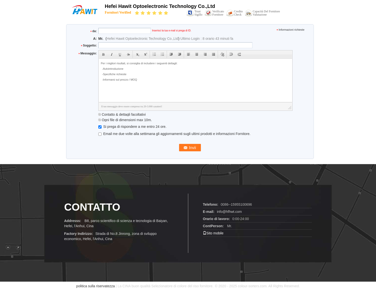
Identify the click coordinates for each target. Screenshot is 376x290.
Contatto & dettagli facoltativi (122, 114)
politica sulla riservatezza (95, 286)
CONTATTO (92, 207)
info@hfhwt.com (229, 212)
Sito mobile (213, 233)
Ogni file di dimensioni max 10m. (125, 120)
